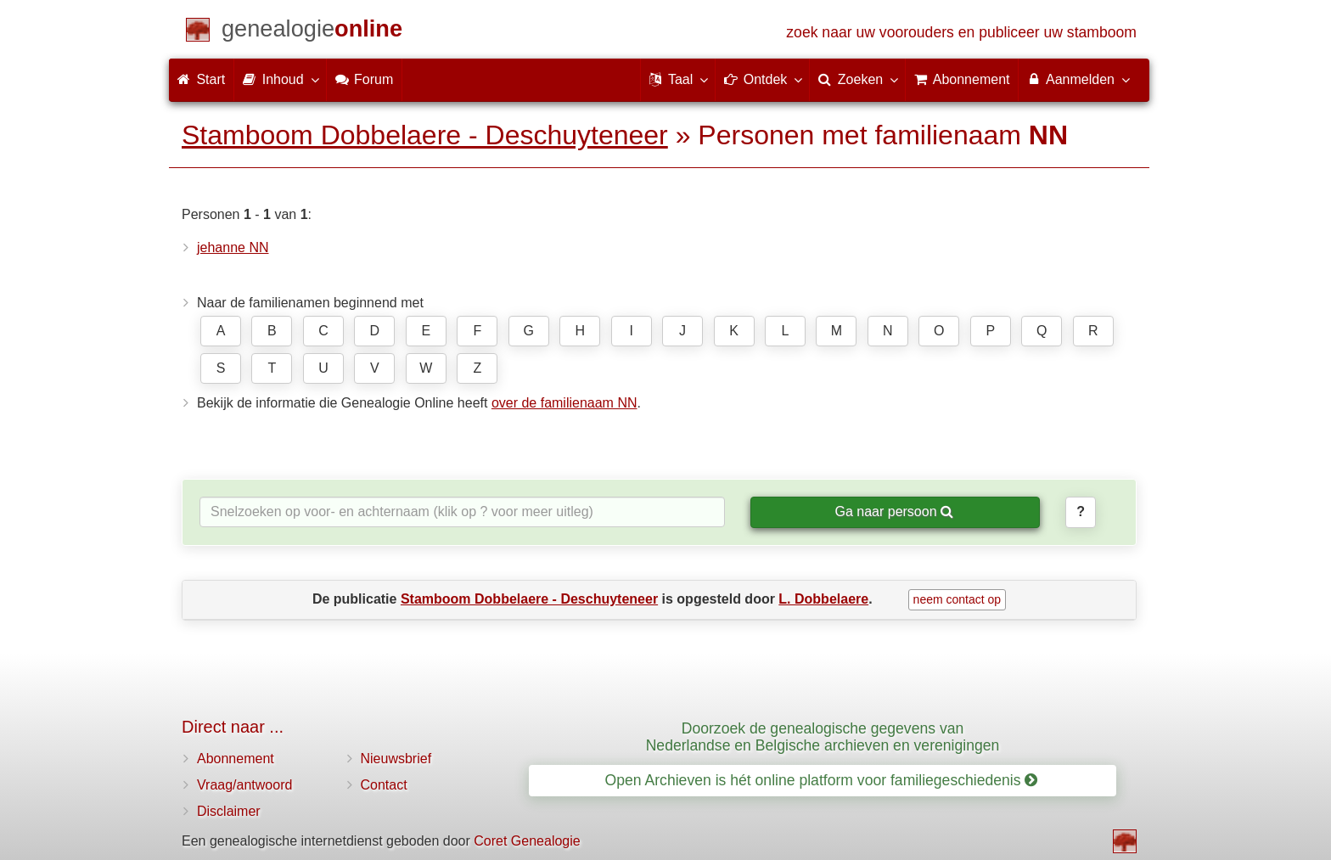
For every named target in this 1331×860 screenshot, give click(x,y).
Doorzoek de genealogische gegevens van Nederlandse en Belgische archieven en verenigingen (823, 736)
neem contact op (957, 599)
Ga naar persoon (893, 511)
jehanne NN (233, 247)
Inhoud (280, 78)
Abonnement (235, 758)
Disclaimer (229, 811)
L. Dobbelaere (823, 599)
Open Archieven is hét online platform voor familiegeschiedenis (821, 780)
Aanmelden (1077, 78)
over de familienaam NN (564, 403)
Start (201, 79)
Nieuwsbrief (396, 758)
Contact (384, 785)
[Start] (312, 32)
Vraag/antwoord (244, 785)
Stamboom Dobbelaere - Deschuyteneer (425, 135)
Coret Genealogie (527, 841)
